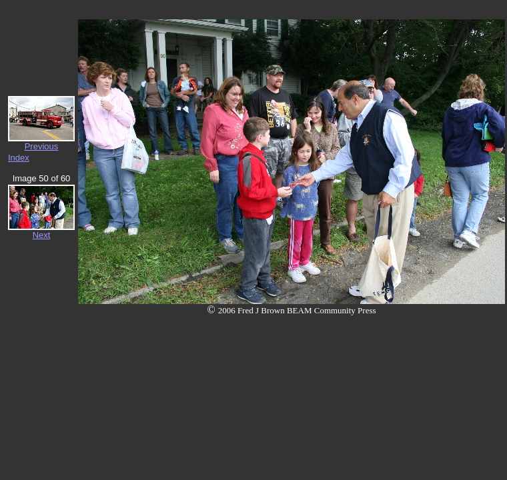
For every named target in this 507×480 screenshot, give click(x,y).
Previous (42, 146)
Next (42, 235)
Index (18, 158)
